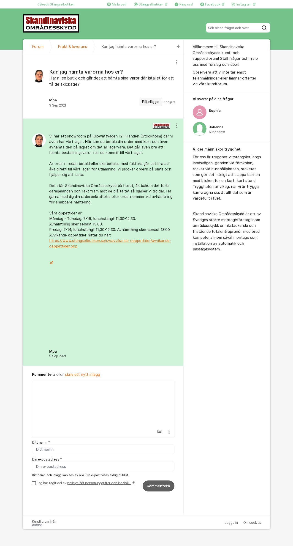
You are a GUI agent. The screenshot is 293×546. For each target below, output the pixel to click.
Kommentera (158, 486)
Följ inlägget (151, 102)
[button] (159, 431)
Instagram (242, 4)
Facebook (210, 4)
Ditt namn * (41, 442)
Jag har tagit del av (85, 484)
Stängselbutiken (149, 4)
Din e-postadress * (47, 460)
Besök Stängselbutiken (56, 4)
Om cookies (252, 523)
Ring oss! (184, 4)
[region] (103, 86)
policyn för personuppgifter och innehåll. (99, 484)
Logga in (231, 523)
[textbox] (103, 404)
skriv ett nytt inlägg (82, 374)
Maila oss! (117, 4)
